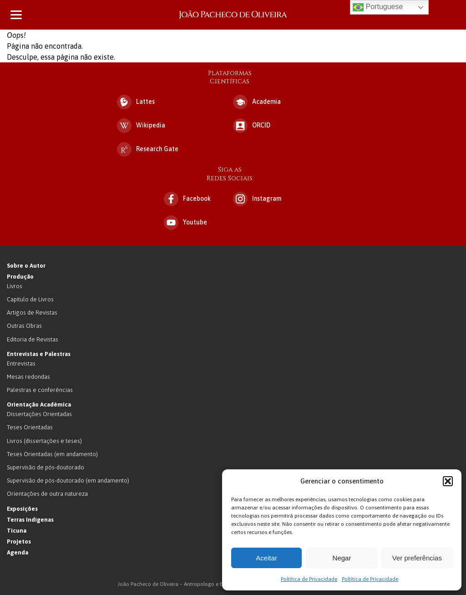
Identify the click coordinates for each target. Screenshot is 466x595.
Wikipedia (141, 125)
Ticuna (16, 530)
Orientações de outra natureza (47, 493)
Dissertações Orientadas (39, 414)
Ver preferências (417, 558)
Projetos (19, 541)
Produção (20, 276)
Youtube (185, 222)
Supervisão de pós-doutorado (45, 467)
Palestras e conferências (40, 389)
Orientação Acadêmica (39, 404)
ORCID (251, 125)
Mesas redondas (28, 376)
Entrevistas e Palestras (39, 354)
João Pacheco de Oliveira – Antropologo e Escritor (233, 14)
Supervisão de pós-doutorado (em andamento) (68, 480)
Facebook (187, 199)
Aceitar (266, 558)
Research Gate (147, 149)
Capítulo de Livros (30, 299)
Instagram (257, 199)
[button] (447, 481)
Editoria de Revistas (32, 339)
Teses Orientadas (30, 427)
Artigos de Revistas (32, 312)
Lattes (136, 102)
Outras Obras (24, 325)
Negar (342, 558)
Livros (14, 286)
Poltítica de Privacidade (309, 579)
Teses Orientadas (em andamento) (52, 454)
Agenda (17, 552)
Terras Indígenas (30, 519)
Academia (257, 102)
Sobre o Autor (26, 265)
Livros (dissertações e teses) (44, 440)
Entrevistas (21, 363)
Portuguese (378, 7)
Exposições (22, 508)
